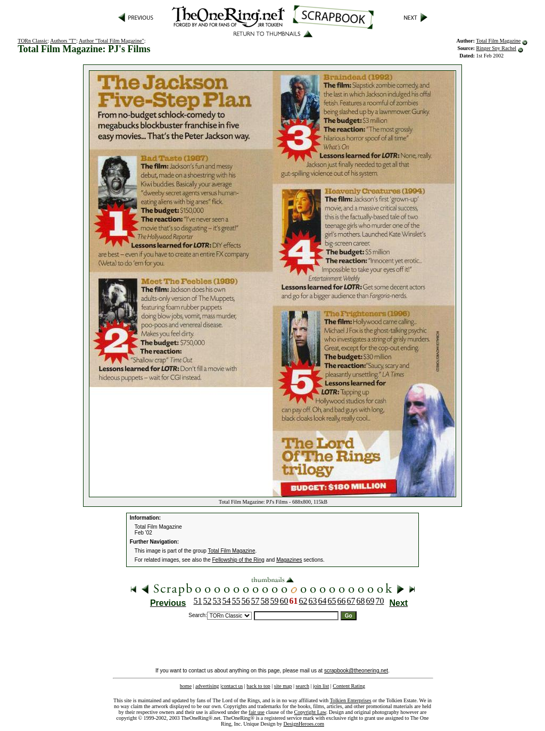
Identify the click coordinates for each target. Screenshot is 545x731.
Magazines (289, 560)
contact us (232, 686)
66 (341, 600)
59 (274, 600)
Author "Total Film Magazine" (111, 41)
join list (321, 686)
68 (361, 600)
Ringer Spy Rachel (496, 48)
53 (217, 600)
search (302, 686)
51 (198, 600)
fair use (257, 712)
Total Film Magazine (498, 41)
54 (226, 600)
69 (370, 600)
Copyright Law (310, 712)
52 (207, 600)
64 (322, 600)
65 (332, 600)
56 (246, 600)
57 (255, 600)
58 (265, 600)
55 (236, 600)
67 (351, 600)
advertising (207, 686)
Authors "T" (63, 41)
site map (283, 686)
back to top (258, 686)
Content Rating (349, 686)
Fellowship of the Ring (238, 560)
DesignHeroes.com (304, 724)
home (186, 686)
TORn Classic (32, 41)
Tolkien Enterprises (350, 700)
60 (284, 600)
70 (380, 600)
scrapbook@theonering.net (356, 670)
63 (313, 600)
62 (303, 600)
